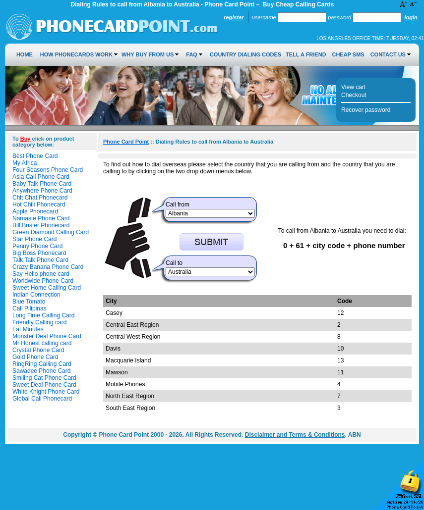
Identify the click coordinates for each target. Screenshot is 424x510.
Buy (25, 139)
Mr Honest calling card (41, 343)
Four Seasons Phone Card (47, 169)
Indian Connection (36, 294)
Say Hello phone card (40, 273)
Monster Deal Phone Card (46, 336)
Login (410, 17)
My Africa (24, 162)
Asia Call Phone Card (40, 176)
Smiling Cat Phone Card (44, 377)
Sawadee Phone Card (41, 370)
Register (233, 17)
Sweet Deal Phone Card (44, 384)
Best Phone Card (35, 156)
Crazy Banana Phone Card (47, 266)
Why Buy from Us (147, 54)
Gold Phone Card (35, 357)
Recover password (365, 109)
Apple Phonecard (35, 211)
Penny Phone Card (37, 246)
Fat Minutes (28, 329)
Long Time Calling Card (43, 315)
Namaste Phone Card (40, 218)
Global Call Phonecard (42, 398)
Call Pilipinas (29, 308)
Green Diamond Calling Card (50, 232)
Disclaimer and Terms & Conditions (295, 434)
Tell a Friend (306, 54)
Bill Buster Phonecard (40, 225)
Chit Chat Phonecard (39, 197)
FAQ (191, 54)
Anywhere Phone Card (42, 190)
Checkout (353, 95)
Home (24, 54)
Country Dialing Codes (245, 54)
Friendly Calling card (39, 322)
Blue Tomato (29, 301)
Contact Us (388, 54)
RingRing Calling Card (41, 363)
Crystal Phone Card (38, 350)
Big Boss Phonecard (39, 253)
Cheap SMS (348, 54)
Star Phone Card (34, 239)
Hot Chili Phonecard (38, 204)
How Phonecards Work (76, 54)
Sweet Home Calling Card (46, 287)
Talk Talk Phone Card (40, 259)
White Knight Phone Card (45, 391)
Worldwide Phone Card (42, 280)
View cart (353, 87)
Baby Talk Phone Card (41, 183)
